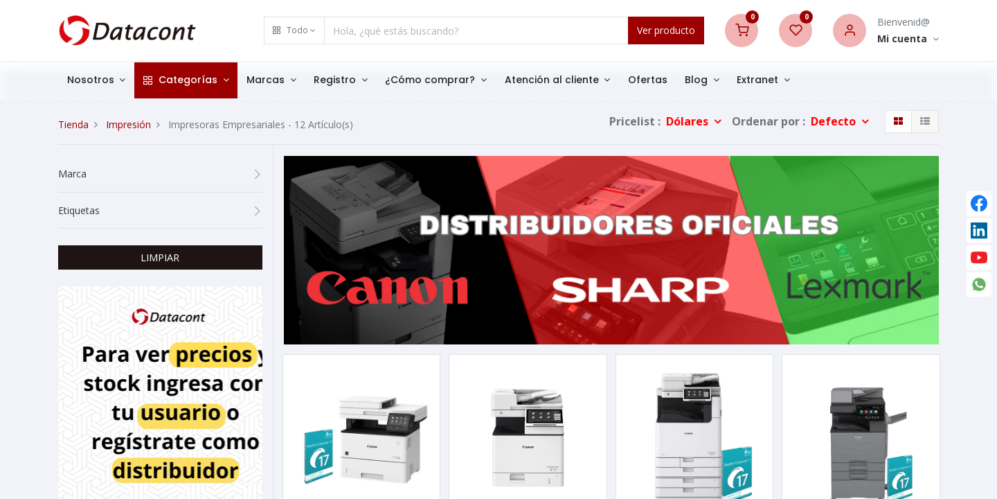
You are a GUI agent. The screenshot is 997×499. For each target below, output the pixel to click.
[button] (294, 30)
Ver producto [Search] (666, 30)
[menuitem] (647, 80)
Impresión (128, 124)
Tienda (73, 124)
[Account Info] (908, 39)
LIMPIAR (160, 257)
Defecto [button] (835, 121)
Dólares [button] (688, 121)
